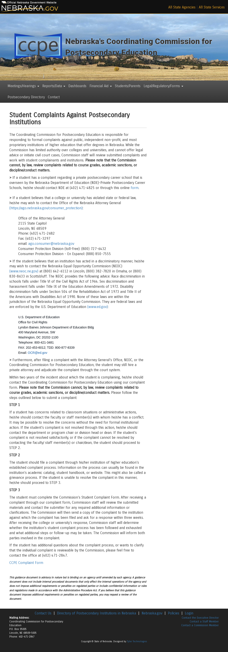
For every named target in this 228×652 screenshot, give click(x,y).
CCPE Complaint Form (26, 563)
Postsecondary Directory (26, 97)
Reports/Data (53, 86)
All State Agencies (181, 7)
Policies (173, 613)
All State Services (212, 7)
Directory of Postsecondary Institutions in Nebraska (96, 613)
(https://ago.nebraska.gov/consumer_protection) (46, 208)
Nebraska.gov (152, 613)
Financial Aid (101, 86)
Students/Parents (127, 86)
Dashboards (77, 86)
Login (189, 613)
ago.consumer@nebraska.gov (51, 243)
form (134, 188)
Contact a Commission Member (200, 625)
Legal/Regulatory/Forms (163, 86)
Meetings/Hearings (23, 86)
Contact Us (43, 613)
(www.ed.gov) (97, 307)
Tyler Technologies (137, 641)
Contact (54, 97)
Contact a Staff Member (204, 621)
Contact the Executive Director (200, 617)
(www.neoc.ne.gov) (23, 271)
